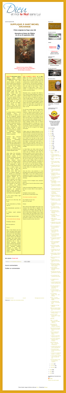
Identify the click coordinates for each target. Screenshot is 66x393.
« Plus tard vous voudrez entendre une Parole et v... (55, 185)
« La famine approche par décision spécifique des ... (55, 283)
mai (51, 143)
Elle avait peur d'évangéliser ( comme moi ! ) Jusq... (55, 181)
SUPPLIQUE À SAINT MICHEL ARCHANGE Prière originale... (55, 264)
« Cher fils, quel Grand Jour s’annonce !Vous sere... (55, 162)
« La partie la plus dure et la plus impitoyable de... (55, 347)
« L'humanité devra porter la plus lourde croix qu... (55, 189)
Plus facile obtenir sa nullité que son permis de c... (55, 261)
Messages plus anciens (39, 298)
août (52, 148)
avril (52, 141)
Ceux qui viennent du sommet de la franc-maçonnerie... (54, 234)
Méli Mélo (52, 318)
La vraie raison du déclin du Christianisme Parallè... (55, 178)
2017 (51, 371)
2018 (51, 373)
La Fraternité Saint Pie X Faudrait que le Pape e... (55, 166)
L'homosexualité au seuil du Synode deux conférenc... (55, 360)
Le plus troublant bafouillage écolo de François (54, 268)
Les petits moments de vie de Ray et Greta (55, 312)
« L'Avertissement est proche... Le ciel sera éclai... (55, 302)
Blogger (45, 387)
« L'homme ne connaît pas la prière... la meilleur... (55, 353)
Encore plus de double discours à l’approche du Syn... (55, 246)
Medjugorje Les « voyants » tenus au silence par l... (55, 200)
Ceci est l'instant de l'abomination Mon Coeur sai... (54, 231)
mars (52, 139)
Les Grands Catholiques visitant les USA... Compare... (55, 339)
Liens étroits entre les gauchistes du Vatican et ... (55, 207)
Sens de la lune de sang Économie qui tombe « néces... (55, 329)
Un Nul (51, 378)
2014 (51, 133)
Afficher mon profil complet (53, 380)
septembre (53, 150)
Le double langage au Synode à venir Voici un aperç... (55, 155)
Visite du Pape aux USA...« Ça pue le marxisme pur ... (54, 343)
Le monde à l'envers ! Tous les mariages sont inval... (55, 290)
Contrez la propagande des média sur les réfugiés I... (54, 242)
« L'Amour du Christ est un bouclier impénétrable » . (55, 192)
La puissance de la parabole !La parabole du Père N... (55, 174)
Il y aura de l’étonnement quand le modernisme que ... (55, 170)
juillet (52, 146)
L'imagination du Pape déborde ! (54, 306)
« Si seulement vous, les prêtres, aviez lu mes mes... (55, 250)
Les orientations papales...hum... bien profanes (55, 294)
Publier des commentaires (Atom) (17, 300)
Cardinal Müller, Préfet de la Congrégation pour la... (55, 254)
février (52, 138)
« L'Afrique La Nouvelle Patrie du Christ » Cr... (55, 336)
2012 (51, 129)
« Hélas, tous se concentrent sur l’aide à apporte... (55, 219)
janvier (52, 136)
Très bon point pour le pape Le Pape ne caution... (54, 333)
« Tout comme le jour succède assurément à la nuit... (55, 350)
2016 (51, 369)
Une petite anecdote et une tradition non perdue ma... (54, 287)
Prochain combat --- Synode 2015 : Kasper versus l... (55, 315)
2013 (51, 131)
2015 (51, 135)
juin (51, 145)
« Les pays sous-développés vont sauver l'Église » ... (55, 204)
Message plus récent (9, 298)
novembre (53, 365)
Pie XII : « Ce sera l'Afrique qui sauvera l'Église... (54, 298)
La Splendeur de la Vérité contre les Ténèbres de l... (55, 223)
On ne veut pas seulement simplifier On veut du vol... (55, 238)
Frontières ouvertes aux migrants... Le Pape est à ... (55, 196)
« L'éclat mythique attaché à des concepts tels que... (55, 356)
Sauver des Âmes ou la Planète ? (55, 258)
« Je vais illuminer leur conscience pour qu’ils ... (55, 276)
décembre (53, 367)
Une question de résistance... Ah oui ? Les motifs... (55, 215)
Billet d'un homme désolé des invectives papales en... (55, 309)
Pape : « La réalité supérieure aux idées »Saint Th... (55, 321)
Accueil (24, 298)
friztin (37, 387)
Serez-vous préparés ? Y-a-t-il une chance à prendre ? (55, 227)
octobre (52, 363)
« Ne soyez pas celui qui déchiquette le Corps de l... (55, 272)
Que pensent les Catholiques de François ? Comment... (55, 325)
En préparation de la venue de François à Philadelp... (54, 211)
